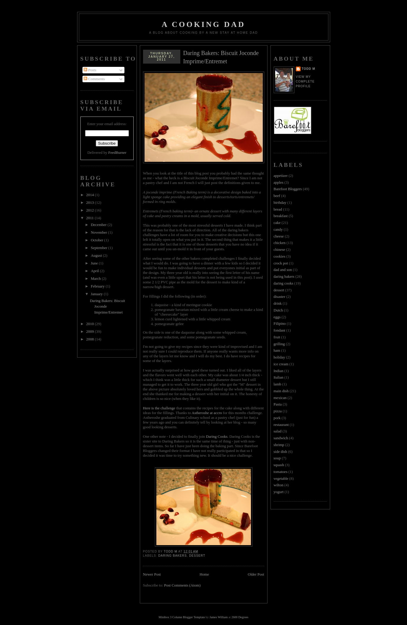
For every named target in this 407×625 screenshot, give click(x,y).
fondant (280, 330)
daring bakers (172, 555)
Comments (94, 79)
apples (278, 182)
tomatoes (281, 471)
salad (278, 431)
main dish (281, 391)
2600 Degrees (239, 617)
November (99, 232)
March (96, 278)
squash (279, 465)
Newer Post (152, 574)
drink (278, 303)
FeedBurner (117, 152)
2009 (90, 331)
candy (278, 229)
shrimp (279, 444)
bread (278, 209)
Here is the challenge (159, 408)
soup (277, 458)
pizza (278, 411)
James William (219, 617)
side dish (280, 451)
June (95, 263)
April (95, 271)
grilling (279, 344)
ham (277, 350)
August (97, 255)
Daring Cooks (217, 436)
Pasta (278, 404)
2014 (90, 195)
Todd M (308, 68)
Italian (278, 377)
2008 (90, 339)
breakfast (281, 216)
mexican (280, 397)
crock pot (281, 263)
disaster (280, 296)
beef (277, 195)
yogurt (279, 492)
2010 (90, 324)
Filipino (280, 323)
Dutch (278, 310)
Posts (90, 70)
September (99, 248)
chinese (279, 249)
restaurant (281, 424)
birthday (280, 202)
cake (277, 222)
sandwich (281, 438)
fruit (277, 337)
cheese (279, 236)
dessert (197, 555)
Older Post (256, 574)
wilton (278, 485)
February (98, 286)
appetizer (281, 175)
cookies (280, 256)
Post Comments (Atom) (182, 585)
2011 (90, 218)
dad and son (283, 269)
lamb (277, 384)
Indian (278, 371)
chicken (280, 242)
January (97, 294)
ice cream (281, 364)
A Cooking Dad (203, 24)
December (99, 224)
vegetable (281, 478)
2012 (90, 210)
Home (204, 574)
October (97, 240)
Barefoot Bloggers (288, 189)
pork (277, 418)
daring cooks (284, 283)
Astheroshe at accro (207, 413)
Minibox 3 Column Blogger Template (182, 617)
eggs (277, 317)
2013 (90, 202)
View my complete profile (305, 81)
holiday (279, 357)
